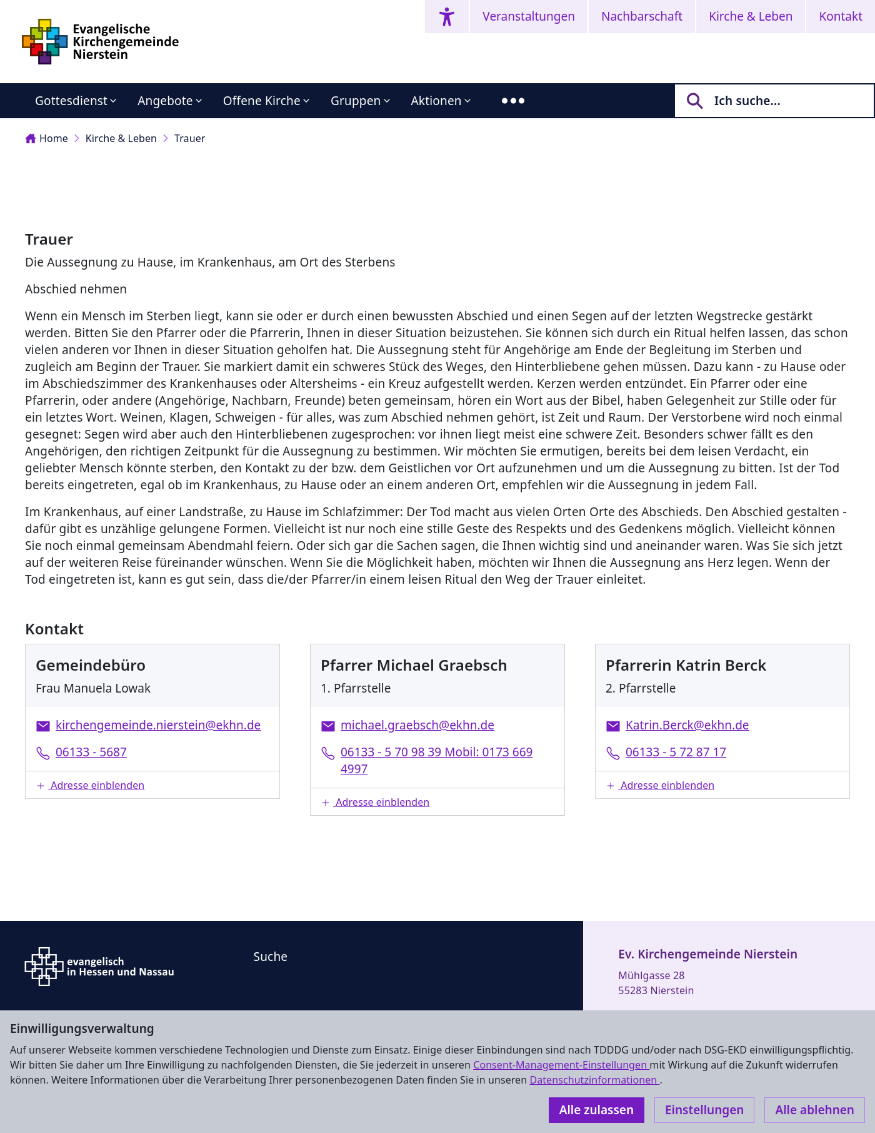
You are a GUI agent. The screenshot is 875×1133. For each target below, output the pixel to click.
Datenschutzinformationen (594, 1080)
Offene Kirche (262, 101)
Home (46, 138)
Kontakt (840, 16)
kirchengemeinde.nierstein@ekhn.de (158, 725)
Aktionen (436, 101)
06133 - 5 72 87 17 (676, 752)
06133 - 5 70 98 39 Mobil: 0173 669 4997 (436, 760)
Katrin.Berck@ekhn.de (687, 725)
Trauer (189, 138)
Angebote (165, 101)
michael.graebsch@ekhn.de (417, 725)
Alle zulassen (596, 1110)
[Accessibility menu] (447, 16)
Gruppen (356, 101)
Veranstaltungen (528, 16)
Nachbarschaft (641, 16)
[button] (152, 784)
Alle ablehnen (814, 1110)
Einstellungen (704, 1110)
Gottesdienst (71, 101)
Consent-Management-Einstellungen (561, 1065)
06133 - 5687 (91, 752)
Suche (271, 956)
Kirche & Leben (750, 16)
